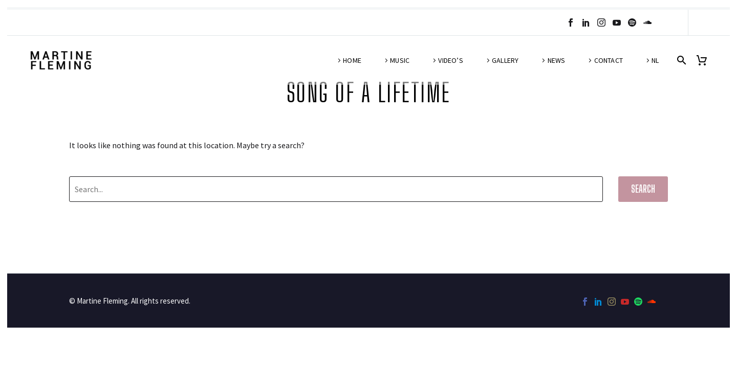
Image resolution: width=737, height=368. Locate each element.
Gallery (505, 60)
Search (643, 189)
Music (399, 60)
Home (352, 60)
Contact (608, 60)
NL (655, 60)
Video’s (450, 60)
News (557, 60)
